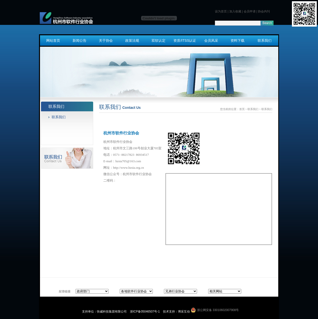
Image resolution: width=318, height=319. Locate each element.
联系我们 (265, 40)
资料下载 (237, 40)
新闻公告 (79, 40)
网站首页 (53, 40)
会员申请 (250, 11)
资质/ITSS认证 (184, 40)
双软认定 (158, 40)
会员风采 (211, 40)
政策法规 (132, 40)
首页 (242, 109)
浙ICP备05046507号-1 (145, 311)
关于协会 (106, 40)
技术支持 (169, 311)
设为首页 (221, 11)
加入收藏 (235, 11)
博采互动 (184, 311)
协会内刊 (264, 11)
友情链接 (65, 291)
